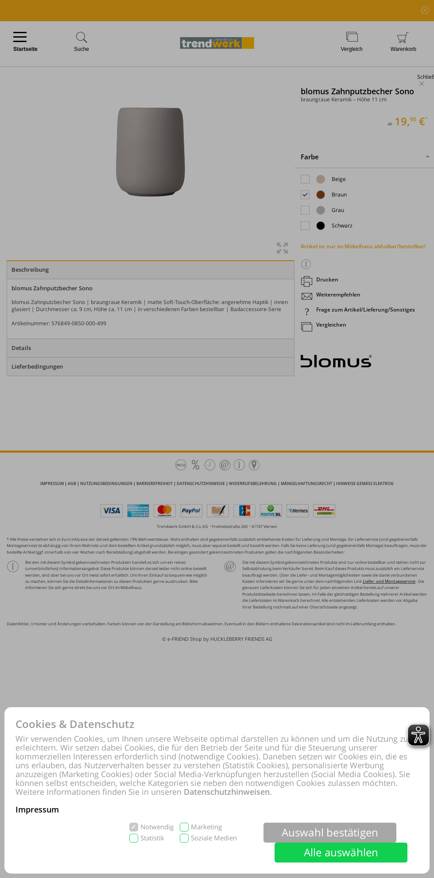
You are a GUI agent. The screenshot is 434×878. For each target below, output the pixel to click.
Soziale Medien (214, 838)
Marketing (206, 827)
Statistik (152, 838)
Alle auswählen (341, 852)
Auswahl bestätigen (330, 832)
